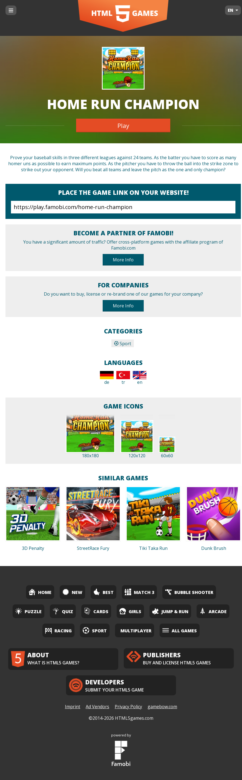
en (139, 378)
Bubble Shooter (189, 591)
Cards (96, 611)
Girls (130, 611)
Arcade (213, 611)
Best (103, 591)
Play (123, 125)
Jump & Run (170, 611)
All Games (179, 630)
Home (40, 591)
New (72, 591)
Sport (122, 344)
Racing (58, 630)
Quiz (63, 611)
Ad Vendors (97, 707)
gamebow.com (162, 707)
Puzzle (28, 611)
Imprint (72, 707)
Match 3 (139, 591)
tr (123, 378)
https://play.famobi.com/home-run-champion (123, 207)
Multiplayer (135, 631)
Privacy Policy (128, 707)
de (107, 378)
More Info (123, 260)
